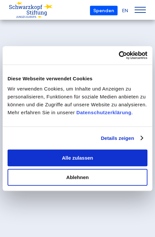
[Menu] (140, 9)
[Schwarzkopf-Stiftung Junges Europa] (22, 10)
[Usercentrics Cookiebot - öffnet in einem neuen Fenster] (118, 55)
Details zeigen (117, 138)
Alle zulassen (77, 158)
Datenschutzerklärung (104, 112)
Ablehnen (77, 177)
